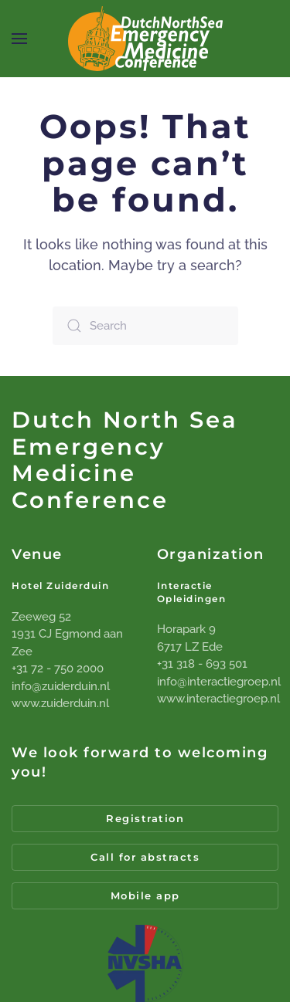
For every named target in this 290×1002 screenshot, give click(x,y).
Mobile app (145, 895)
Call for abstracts (145, 857)
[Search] (145, 325)
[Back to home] (145, 38)
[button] (19, 38)
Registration (145, 818)
